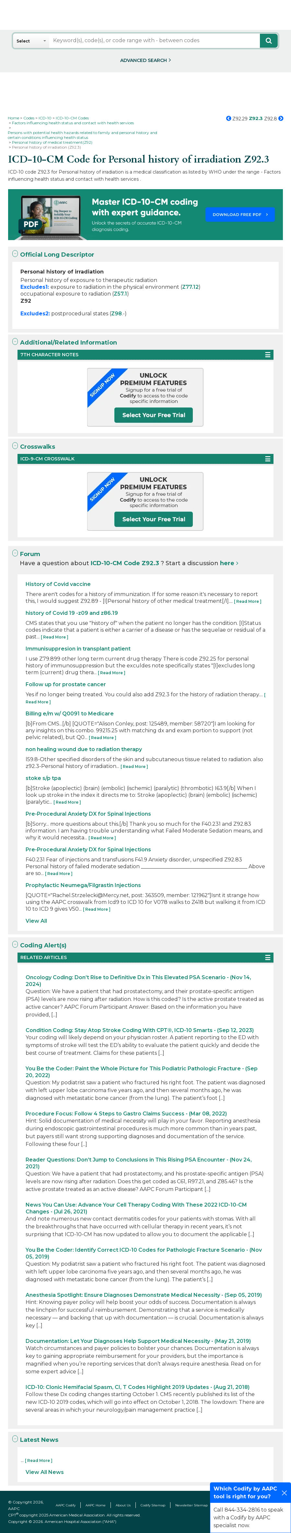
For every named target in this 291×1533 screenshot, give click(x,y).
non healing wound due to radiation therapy (84, 749)
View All (36, 921)
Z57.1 (120, 294)
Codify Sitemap (153, 1505)
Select (23, 41)
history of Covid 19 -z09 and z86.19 (72, 613)
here (227, 563)
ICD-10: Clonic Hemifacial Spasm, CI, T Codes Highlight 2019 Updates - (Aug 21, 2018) (138, 1387)
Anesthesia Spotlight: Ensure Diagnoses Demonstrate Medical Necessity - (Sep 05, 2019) (144, 1295)
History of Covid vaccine (58, 584)
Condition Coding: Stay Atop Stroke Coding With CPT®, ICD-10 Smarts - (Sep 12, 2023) (140, 1030)
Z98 (116, 313)
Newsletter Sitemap (191, 1505)
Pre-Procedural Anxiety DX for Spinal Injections (88, 814)
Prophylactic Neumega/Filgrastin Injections (83, 885)
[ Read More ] (248, 601)
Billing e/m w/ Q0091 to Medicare (70, 714)
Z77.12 (190, 287)
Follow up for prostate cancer (66, 684)
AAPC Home (96, 1505)
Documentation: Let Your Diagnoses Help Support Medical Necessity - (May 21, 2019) (138, 1341)
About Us (123, 1505)
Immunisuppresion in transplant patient (78, 649)
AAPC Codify (66, 1505)
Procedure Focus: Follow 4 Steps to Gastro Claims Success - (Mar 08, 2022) (126, 1114)
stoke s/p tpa (43, 778)
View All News (45, 1472)
